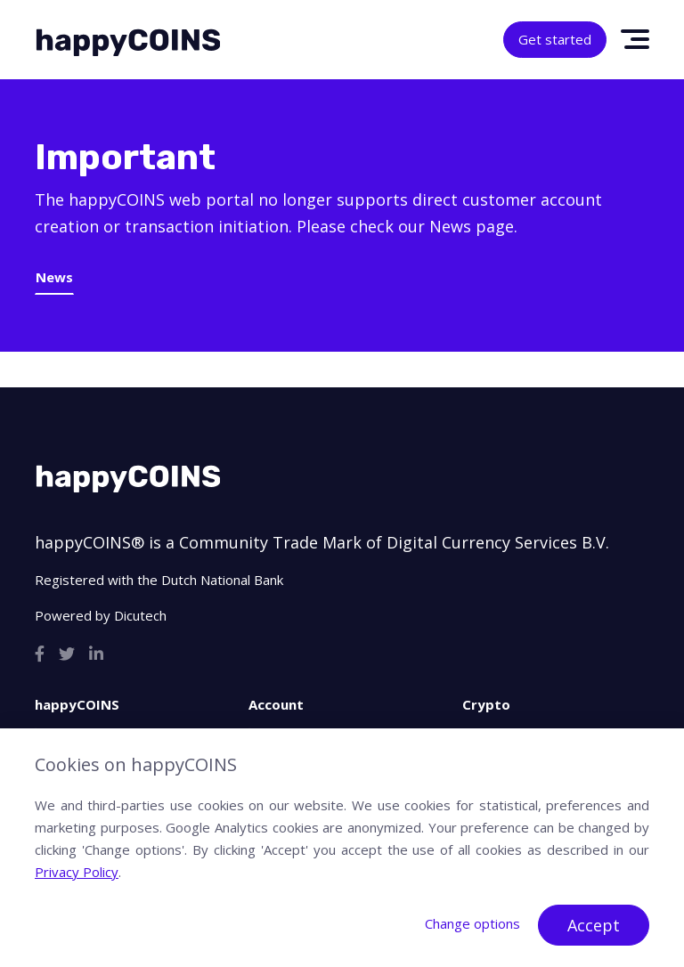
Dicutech (140, 615)
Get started (554, 39)
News (54, 277)
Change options (472, 923)
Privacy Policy (76, 872)
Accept (593, 925)
